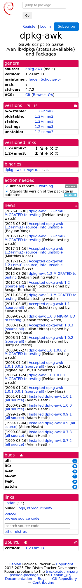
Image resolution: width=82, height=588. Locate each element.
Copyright (64, 564)
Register (30, 26)
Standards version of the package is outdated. (41, 193)
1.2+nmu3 (44, 121)
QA (50, 95)
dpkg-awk (33, 69)
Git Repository (64, 579)
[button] (7, 186)
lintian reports (41, 186)
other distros (16, 532)
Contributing (43, 582)
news (10, 205)
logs (21, 508)
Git (27, 95)
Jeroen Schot (40, 79)
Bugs (42, 579)
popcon (11, 513)
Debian (15, 564)
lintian (10, 503)
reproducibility (39, 508)
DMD (56, 79)
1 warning (44, 186)
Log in (45, 26)
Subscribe (66, 26)
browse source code (22, 518)
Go (27, 15)
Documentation (18, 579)
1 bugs (28, 170)
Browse (39, 95)
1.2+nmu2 (44, 111)
